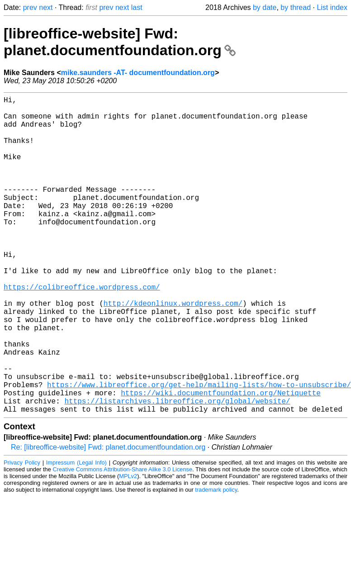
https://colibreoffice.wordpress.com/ (82, 330)
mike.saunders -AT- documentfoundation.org (138, 72)
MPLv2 (128, 546)
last (136, 7)
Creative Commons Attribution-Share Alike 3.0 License (123, 539)
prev (30, 7)
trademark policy (216, 560)
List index (332, 7)
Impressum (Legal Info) (76, 533)
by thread (295, 7)
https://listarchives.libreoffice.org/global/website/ (177, 469)
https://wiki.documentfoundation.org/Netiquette (221, 460)
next (45, 7)
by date (264, 7)
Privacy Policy (22, 533)
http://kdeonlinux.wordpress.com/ (173, 350)
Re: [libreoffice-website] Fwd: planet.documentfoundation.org (108, 518)
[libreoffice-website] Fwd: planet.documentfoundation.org (120, 41)
